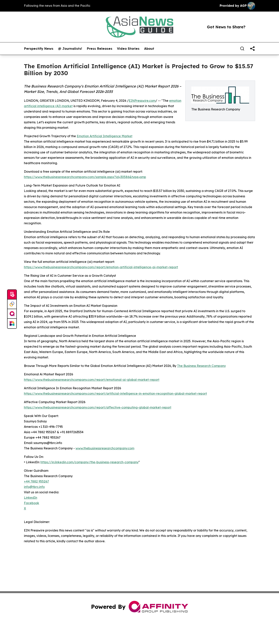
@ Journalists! (70, 48)
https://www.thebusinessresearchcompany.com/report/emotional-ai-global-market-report (91, 380)
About (149, 48)
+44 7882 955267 (36, 481)
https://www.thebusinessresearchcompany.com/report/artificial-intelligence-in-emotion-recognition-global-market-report (115, 393)
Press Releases (99, 48)
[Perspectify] (12, 304)
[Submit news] (12, 294)
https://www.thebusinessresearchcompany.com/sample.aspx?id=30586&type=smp (85, 177)
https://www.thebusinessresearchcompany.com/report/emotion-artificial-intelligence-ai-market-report (101, 267)
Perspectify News (38, 48)
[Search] (242, 48)
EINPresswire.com (142, 101)
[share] (252, 48)
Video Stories (128, 48)
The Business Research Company (201, 366)
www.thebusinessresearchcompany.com (105, 448)
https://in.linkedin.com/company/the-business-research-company (89, 462)
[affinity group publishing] (12, 314)
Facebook (31, 503)
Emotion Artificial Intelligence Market (104, 136)
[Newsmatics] (12, 323)
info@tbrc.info (34, 487)
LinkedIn (30, 497)
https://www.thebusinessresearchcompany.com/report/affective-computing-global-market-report (97, 407)
